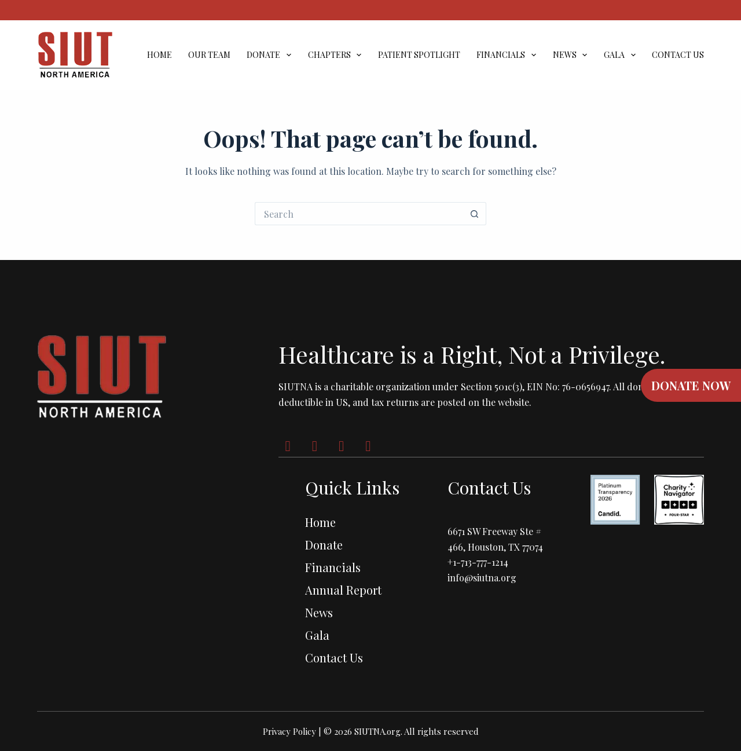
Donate (271, 55)
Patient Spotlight (419, 55)
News (572, 55)
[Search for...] (359, 213)
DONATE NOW (691, 385)
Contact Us (678, 55)
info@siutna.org (481, 578)
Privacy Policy (289, 731)
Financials (508, 55)
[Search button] (474, 213)
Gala (622, 55)
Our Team (209, 55)
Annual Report (343, 590)
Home (159, 55)
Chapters (337, 55)
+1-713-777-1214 (477, 562)
